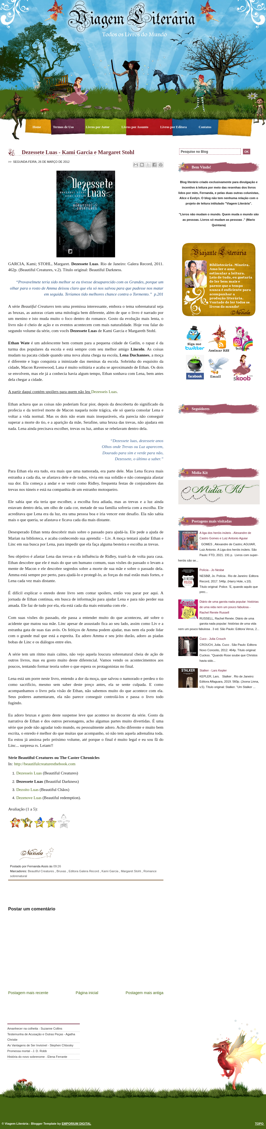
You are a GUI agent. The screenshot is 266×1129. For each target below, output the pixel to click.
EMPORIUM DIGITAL (76, 1123)
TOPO (259, 1123)
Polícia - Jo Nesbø (211, 570)
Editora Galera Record (84, 871)
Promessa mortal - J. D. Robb (27, 1051)
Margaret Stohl (131, 871)
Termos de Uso (64, 127)
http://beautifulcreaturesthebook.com (44, 763)
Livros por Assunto (135, 127)
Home (37, 127)
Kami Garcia (110, 871)
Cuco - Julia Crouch (212, 638)
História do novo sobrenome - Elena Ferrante (37, 1056)
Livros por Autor (98, 127)
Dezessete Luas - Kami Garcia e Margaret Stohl (78, 152)
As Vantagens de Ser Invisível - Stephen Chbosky (40, 1045)
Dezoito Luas (27, 789)
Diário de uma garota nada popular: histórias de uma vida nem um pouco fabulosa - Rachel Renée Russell (229, 607)
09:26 (57, 866)
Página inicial (87, 993)
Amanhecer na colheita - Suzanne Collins (34, 1028)
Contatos (205, 127)
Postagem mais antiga (144, 993)
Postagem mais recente (28, 993)
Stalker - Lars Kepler (213, 670)
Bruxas (61, 871)
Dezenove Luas (29, 798)
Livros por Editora (174, 127)
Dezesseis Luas (104, 391)
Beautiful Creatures (41, 871)
